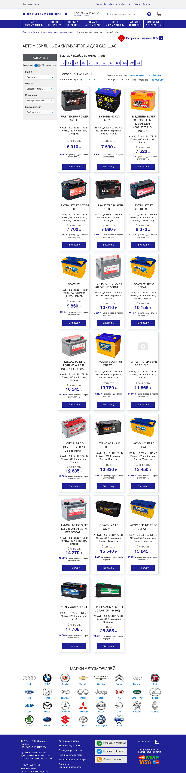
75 (97, 63)
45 (62, 63)
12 (86, 79)
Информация (125, 4)
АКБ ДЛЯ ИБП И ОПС (135, 23)
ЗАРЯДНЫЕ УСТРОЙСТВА (153, 23)
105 (125, 63)
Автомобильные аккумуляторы (58, 32)
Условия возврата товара (72, 760)
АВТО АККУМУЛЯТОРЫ (34, 23)
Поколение (31, 95)
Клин (36, 4)
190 (139, 63)
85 (111, 63)
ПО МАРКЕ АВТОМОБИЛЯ (93, 23)
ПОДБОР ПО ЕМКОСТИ (73, 23)
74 (90, 63)
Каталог (37, 32)
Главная (26, 32)
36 (93, 79)
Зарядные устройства (70, 751)
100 (118, 63)
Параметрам (49, 65)
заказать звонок (81, 15)
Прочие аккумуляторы (70, 755)
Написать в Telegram (111, 751)
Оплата (137, 4)
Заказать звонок (109, 759)
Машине (28, 65)
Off (36, 69)
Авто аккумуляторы (69, 741)
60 (69, 63)
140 (132, 63)
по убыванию (158, 80)
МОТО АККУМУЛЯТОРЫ (115, 23)
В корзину (74, 167)
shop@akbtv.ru (28, 769)
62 (76, 63)
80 (104, 63)
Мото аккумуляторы (69, 746)
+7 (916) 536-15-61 (84, 13)
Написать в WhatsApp (111, 743)
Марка (29, 72)
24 (90, 79)
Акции (99, 4)
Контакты (147, 4)
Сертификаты (110, 4)
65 (83, 63)
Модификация (33, 107)
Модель (29, 83)
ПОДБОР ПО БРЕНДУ (54, 23)
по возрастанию (137, 75)
